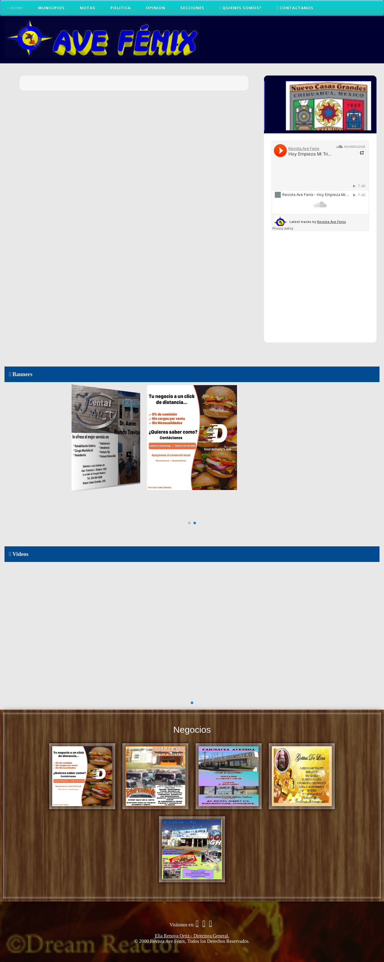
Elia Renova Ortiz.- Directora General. (192, 935)
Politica (120, 7)
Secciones (192, 7)
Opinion (155, 7)
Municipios (51, 7)
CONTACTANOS (295, 7)
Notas (87, 7)
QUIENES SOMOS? (240, 7)
